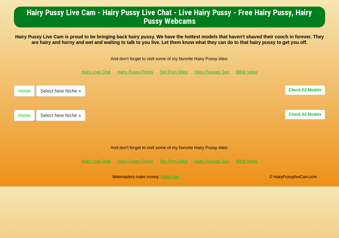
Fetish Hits (170, 177)
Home (24, 91)
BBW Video (247, 71)
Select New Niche (60, 91)
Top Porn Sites (174, 71)
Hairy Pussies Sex (211, 71)
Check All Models (305, 90)
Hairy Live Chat (96, 71)
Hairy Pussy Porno (135, 71)
